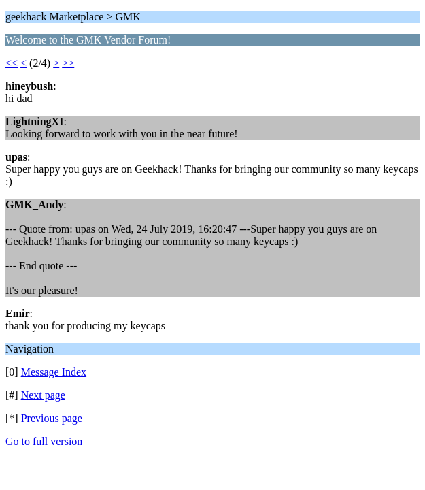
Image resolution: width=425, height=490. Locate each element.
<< (11, 63)
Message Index (53, 372)
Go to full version (43, 441)
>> (68, 63)
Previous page (51, 418)
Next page (43, 395)
